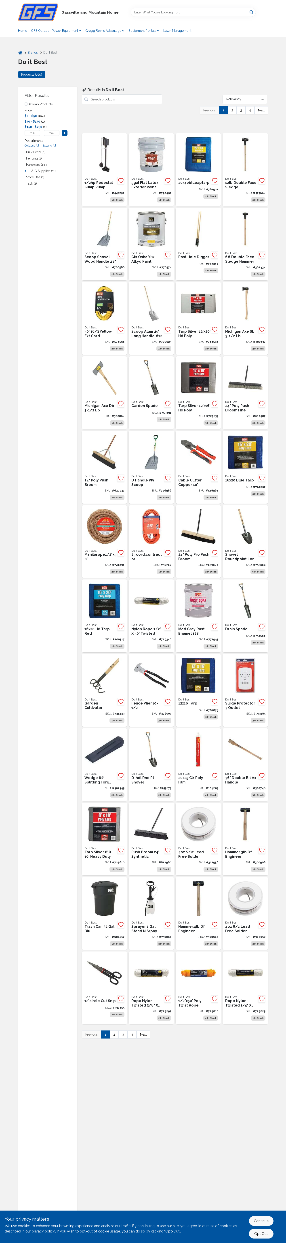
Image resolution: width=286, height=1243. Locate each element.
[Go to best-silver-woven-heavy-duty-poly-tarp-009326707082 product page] (104, 839)
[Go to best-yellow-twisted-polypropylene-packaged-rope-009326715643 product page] (198, 987)
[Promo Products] (26, 104)
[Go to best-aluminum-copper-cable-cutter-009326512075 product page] (198, 467)
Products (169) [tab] (31, 74)
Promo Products (41, 104)
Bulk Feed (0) (35, 152)
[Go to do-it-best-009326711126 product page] (198, 244)
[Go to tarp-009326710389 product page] (198, 690)
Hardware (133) (37, 164)
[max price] (51, 133)
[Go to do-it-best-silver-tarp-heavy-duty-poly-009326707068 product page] (198, 392)
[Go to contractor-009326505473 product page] (151, 541)
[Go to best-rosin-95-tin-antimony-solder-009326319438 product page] (245, 913)
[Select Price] (64, 133)
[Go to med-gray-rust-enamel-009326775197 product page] (198, 615)
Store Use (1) (35, 177)
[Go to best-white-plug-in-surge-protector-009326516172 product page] (245, 690)
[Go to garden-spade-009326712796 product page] (151, 392)
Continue (261, 1221)
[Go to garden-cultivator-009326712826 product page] (104, 690)
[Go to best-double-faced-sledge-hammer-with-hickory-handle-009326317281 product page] (245, 169)
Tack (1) (31, 183)
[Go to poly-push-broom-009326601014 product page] (104, 467)
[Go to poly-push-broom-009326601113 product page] (198, 541)
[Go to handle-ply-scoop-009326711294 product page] (151, 467)
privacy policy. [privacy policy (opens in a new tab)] (43, 1231)
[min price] (32, 133)
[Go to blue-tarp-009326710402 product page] (245, 467)
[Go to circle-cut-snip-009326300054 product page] (104, 987)
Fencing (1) (34, 158)
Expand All (49, 145)
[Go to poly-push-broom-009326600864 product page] (245, 392)
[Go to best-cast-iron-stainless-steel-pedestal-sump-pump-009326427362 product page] (104, 169)
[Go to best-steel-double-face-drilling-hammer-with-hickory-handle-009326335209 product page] (245, 839)
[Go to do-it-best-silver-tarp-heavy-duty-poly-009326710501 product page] (198, 318)
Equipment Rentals (142, 30)
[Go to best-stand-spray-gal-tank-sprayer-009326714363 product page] (151, 913)
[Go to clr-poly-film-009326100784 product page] (198, 764)
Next (261, 110)
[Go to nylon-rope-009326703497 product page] (151, 615)
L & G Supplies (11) (42, 171)
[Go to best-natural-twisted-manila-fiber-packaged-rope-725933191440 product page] (104, 541)
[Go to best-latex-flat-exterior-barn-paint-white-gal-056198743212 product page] (151, 169)
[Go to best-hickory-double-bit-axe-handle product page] (245, 764)
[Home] (20, 52)
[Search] (251, 12)
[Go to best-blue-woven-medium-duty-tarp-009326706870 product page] (104, 615)
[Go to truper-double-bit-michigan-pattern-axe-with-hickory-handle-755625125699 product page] (104, 392)
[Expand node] (26, 171)
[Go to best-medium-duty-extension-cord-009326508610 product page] (104, 318)
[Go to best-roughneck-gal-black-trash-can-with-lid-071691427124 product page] (104, 913)
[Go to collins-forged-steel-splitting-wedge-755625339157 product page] (104, 764)
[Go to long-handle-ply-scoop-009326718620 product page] (104, 244)
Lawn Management (177, 30)
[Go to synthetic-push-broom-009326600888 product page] (151, 839)
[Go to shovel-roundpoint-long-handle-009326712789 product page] (245, 541)
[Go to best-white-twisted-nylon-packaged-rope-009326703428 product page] (151, 987)
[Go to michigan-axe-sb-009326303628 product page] (245, 318)
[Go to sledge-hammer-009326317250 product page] (245, 244)
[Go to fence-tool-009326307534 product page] (151, 690)
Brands (33, 52)
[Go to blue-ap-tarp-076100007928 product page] (198, 169)
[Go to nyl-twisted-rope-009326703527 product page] (245, 987)
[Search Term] (193, 12)
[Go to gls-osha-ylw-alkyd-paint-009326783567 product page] (151, 244)
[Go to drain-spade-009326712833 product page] (245, 615)
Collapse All (32, 145)
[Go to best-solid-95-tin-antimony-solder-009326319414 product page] (198, 839)
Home (22, 30)
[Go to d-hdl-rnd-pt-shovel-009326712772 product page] (151, 764)
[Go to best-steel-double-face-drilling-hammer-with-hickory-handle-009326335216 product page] (198, 913)
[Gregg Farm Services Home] (38, 12)
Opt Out (261, 1234)
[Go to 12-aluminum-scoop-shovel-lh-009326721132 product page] (151, 318)
